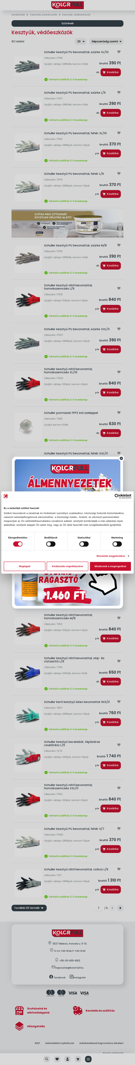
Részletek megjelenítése (111, 556)
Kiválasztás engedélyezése (67, 566)
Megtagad (24, 566)
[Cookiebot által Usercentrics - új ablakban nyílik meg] (117, 496)
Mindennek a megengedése (110, 566)
